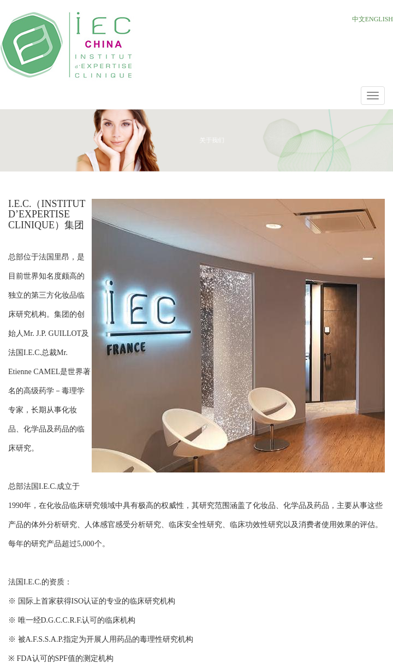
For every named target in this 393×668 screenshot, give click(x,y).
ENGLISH (379, 19)
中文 (358, 19)
